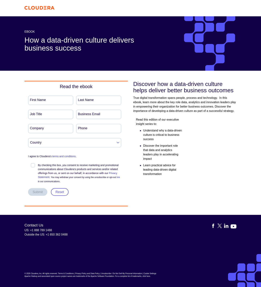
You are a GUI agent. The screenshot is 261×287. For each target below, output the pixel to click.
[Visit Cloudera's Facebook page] (214, 226)
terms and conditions (64, 156)
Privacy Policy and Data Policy (87, 273)
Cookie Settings (150, 273)
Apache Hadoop (31, 276)
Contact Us (33, 225)
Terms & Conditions (66, 273)
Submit (38, 192)
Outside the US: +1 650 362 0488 (46, 234)
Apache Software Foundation (102, 276)
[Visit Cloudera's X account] (221, 226)
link (118, 177)
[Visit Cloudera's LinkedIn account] (227, 226)
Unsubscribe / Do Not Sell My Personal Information (121, 273)
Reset (59, 192)
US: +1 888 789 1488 (38, 230)
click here (146, 276)
